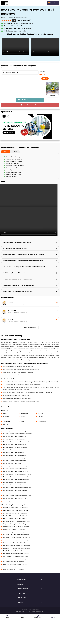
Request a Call (31, 105)
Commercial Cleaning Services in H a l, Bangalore (15, 556)
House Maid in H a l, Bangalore (10, 567)
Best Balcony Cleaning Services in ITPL (12, 463)
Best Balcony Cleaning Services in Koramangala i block (17, 431)
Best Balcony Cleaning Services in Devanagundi (15, 444)
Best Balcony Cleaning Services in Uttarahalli (14, 482)
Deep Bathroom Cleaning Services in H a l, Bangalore (16, 548)
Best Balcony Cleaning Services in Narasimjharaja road (17, 474)
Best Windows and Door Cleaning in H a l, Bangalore (16, 534)
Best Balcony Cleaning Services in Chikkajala (14, 460)
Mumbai (5, 419)
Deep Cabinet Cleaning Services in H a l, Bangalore (16, 551)
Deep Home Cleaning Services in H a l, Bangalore (15, 510)
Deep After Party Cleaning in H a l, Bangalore (14, 529)
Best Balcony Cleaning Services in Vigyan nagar (15, 498)
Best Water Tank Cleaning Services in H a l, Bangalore (16, 537)
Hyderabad (6, 416)
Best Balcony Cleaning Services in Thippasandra (15, 447)
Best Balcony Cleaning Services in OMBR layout (15, 493)
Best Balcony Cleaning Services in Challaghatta (15, 490)
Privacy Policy (24, 609)
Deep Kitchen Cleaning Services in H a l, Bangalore (15, 524)
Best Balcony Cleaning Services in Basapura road (15, 501)
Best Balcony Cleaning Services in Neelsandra (14, 439)
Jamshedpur (6, 421)
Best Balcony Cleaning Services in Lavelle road (14, 485)
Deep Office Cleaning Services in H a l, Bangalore (15, 507)
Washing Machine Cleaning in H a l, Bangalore (14, 542)
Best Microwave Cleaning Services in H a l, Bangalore (16, 545)
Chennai (23, 416)
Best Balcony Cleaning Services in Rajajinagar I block (16, 458)
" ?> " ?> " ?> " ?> (20, 72)
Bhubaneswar (24, 413)
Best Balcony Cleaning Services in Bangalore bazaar (16, 479)
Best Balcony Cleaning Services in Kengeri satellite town (17, 487)
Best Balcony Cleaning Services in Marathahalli (15, 468)
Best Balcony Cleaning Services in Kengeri (13, 452)
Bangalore (40, 413)
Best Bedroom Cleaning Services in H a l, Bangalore (16, 553)
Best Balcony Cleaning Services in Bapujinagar (14, 436)
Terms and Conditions (33, 609)
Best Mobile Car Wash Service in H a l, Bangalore (15, 513)
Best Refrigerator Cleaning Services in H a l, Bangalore (16, 521)
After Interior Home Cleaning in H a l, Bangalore (15, 564)
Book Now (53, 95)
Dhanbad (40, 416)
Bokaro (22, 421)
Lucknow (5, 424)
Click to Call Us (23, 100)
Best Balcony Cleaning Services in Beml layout (14, 455)
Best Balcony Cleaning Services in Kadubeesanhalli (16, 442)
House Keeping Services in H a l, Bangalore (13, 569)
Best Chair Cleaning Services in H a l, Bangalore (15, 518)
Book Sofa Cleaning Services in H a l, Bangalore (15, 532)
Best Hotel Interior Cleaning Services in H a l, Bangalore (17, 540)
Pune (39, 419)
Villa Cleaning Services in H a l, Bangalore (13, 561)
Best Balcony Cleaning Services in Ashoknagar (14, 450)
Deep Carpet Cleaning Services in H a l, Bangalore (15, 516)
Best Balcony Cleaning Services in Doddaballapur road (17, 466)
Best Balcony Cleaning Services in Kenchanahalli (15, 471)
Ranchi (5, 413)
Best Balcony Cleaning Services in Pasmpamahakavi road (17, 433)
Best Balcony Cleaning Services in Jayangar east (15, 477)
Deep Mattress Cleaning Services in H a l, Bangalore (16, 526)
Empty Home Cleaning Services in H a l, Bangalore (15, 559)
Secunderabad (42, 421)
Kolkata (23, 419)
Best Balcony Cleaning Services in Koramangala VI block (17, 495)
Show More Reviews (30, 327)
